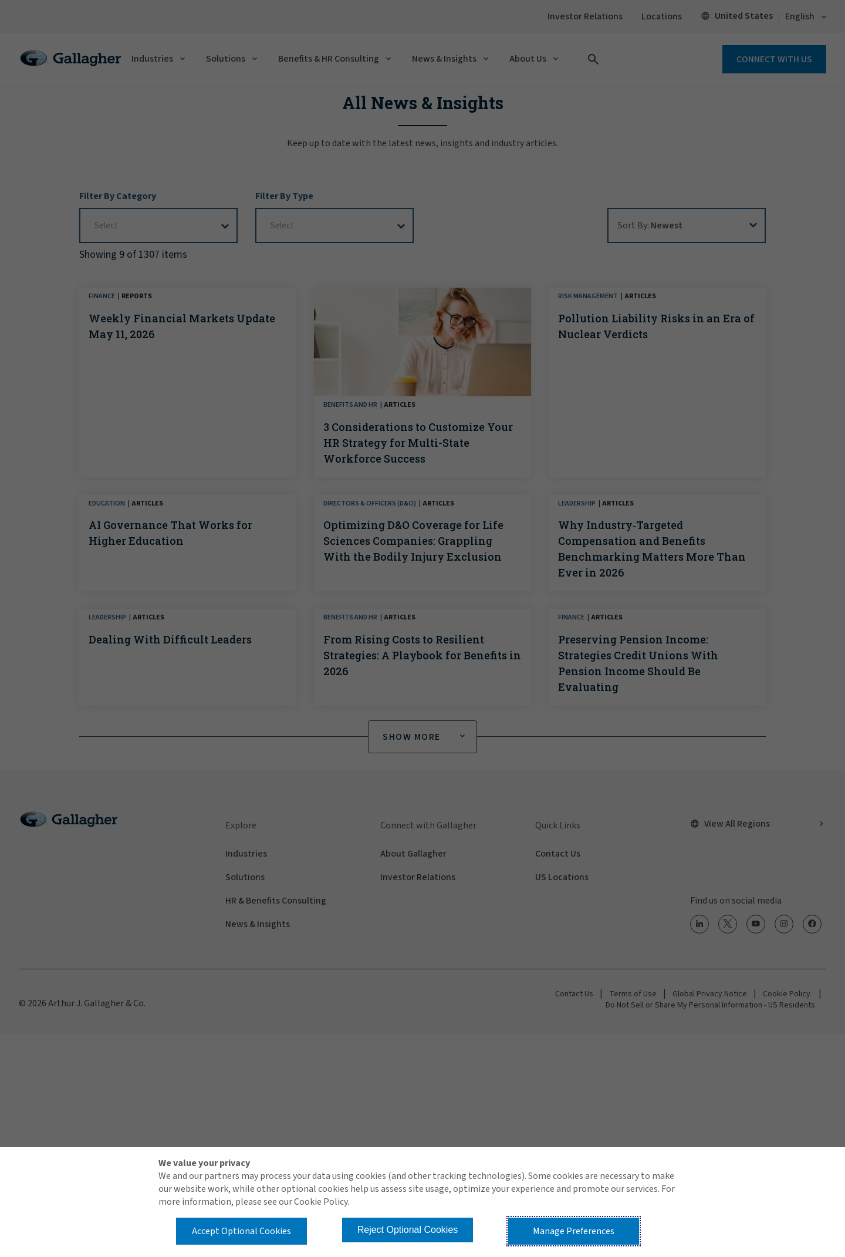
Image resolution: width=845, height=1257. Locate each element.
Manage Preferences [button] (573, 1231)
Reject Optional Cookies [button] (407, 1230)
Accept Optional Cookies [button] (241, 1231)
